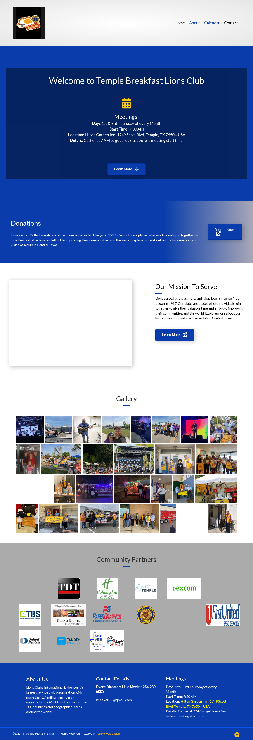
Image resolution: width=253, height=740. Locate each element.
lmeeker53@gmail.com (114, 700)
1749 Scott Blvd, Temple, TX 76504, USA (151, 134)
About (194, 22)
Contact (231, 22)
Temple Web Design (108, 733)
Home (179, 22)
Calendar (212, 22)
